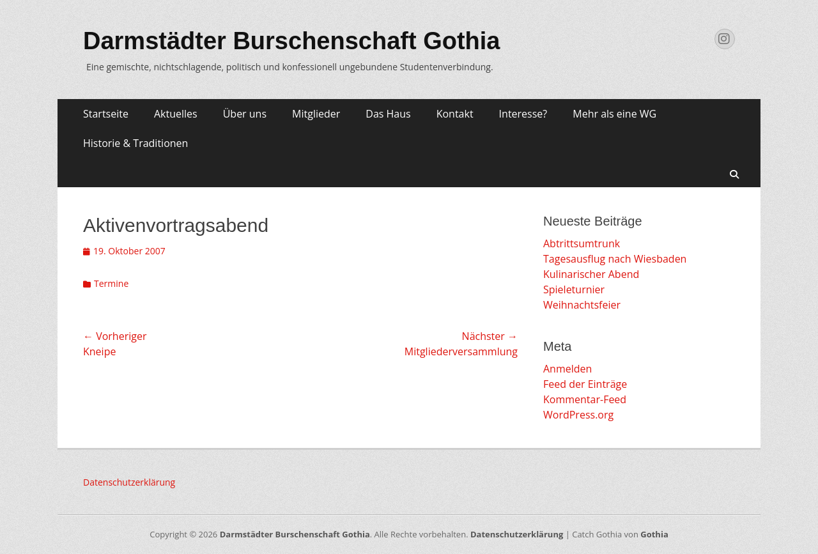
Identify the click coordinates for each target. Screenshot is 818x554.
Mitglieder (316, 114)
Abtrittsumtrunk (581, 243)
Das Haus (388, 114)
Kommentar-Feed (584, 399)
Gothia (654, 534)
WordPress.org (578, 415)
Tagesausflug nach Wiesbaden (614, 259)
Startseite (105, 114)
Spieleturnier (574, 289)
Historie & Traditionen (135, 143)
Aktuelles (175, 114)
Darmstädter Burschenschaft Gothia (291, 40)
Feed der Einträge (585, 384)
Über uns (244, 114)
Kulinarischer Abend (591, 274)
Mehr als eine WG (614, 114)
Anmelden (567, 369)
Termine (111, 283)
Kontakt (455, 114)
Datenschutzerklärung (129, 482)
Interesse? (523, 114)
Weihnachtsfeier (582, 305)
